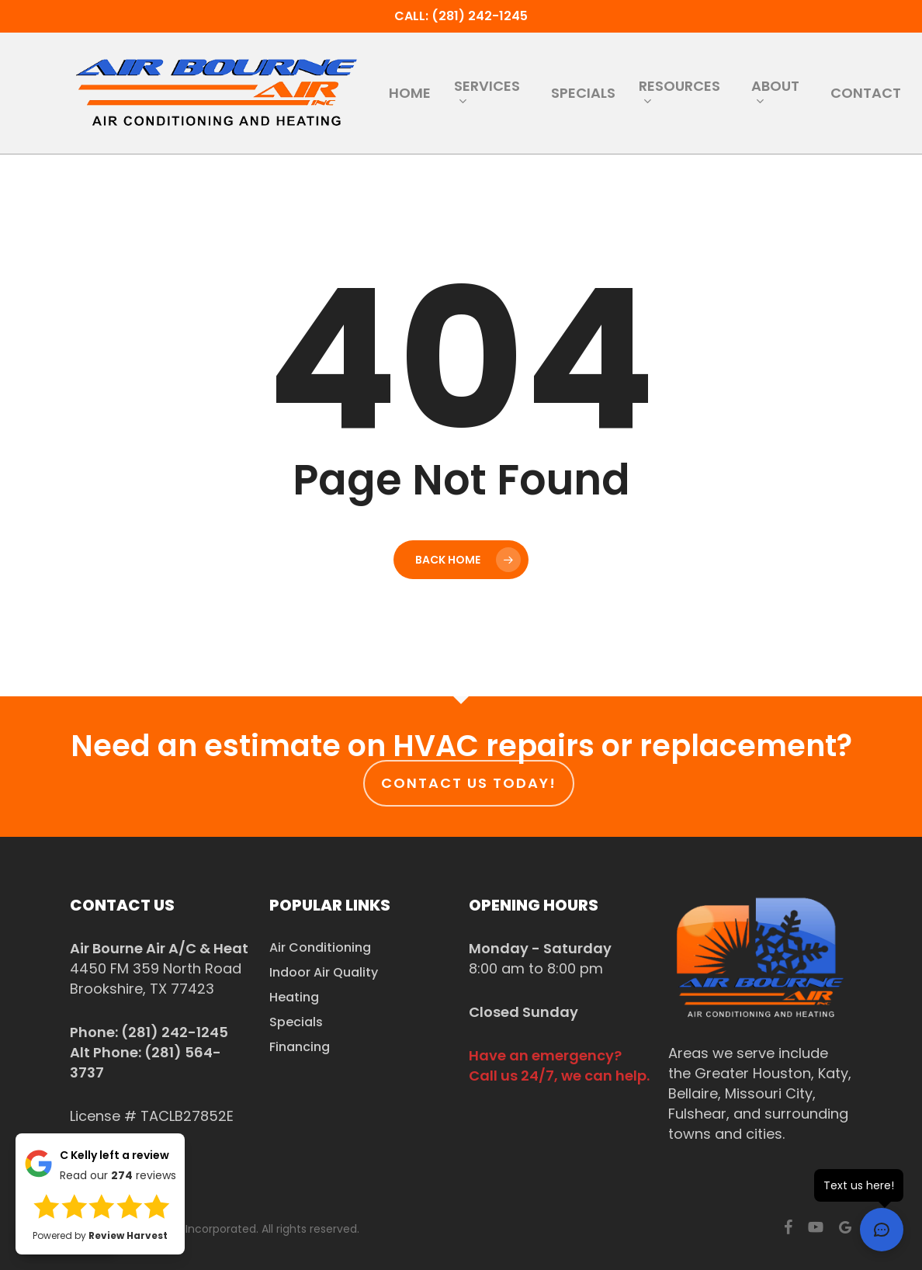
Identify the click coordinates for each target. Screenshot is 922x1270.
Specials (296, 1022)
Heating (294, 997)
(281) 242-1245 (174, 1032)
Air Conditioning (320, 947)
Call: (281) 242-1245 (461, 16)
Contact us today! (468, 783)
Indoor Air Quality (323, 972)
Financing (299, 1047)
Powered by (100, 1235)
